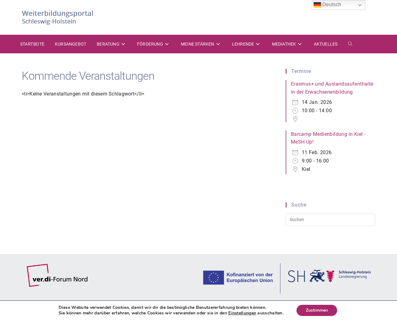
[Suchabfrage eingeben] (330, 220)
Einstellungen (242, 313)
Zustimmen (317, 310)
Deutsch (327, 5)
